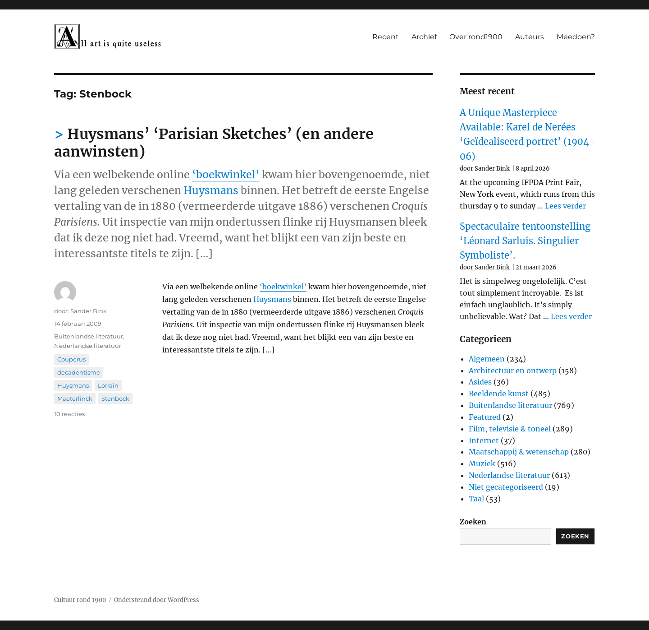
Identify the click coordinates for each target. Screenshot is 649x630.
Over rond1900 (476, 36)
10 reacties (69, 413)
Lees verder (565, 205)
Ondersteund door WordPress (156, 600)
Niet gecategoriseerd (506, 486)
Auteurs (529, 36)
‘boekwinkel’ (226, 174)
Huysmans (212, 190)
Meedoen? (576, 36)
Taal (476, 498)
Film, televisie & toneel (510, 428)
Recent (385, 36)
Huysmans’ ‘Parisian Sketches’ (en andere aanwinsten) (214, 143)
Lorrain (108, 385)
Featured (485, 417)
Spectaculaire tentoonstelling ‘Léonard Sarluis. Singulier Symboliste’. (525, 241)
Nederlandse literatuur (87, 345)
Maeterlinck (74, 398)
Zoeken (473, 521)
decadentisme (78, 372)
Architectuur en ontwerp (513, 370)
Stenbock (115, 398)
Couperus (71, 359)
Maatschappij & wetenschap (519, 451)
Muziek (482, 463)
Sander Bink (88, 311)
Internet (484, 440)
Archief (424, 36)
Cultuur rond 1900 (80, 600)
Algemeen (487, 358)
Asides (480, 381)
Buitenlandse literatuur (88, 336)
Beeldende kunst (499, 393)
